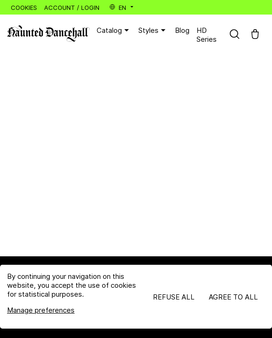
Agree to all (233, 296)
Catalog (114, 30)
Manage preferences (41, 310)
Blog (182, 30)
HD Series (206, 35)
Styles (153, 30)
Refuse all (174, 296)
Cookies (24, 7)
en (122, 7)
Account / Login (71, 7)
